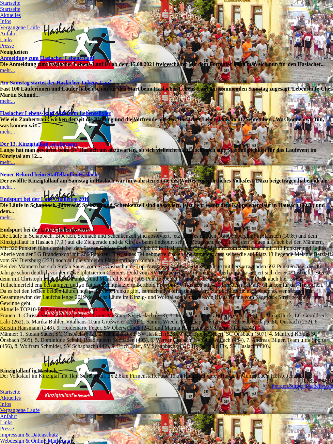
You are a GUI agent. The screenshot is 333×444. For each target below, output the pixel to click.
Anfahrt (8, 33)
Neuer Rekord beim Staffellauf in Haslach (48, 174)
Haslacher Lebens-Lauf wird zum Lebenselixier (55, 113)
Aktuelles (10, 15)
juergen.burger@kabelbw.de (302, 386)
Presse (7, 46)
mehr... (7, 70)
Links (6, 40)
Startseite (10, 3)
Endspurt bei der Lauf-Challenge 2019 (45, 199)
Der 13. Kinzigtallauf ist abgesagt (38, 144)
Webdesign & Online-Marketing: (36, 441)
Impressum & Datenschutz (29, 435)
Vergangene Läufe (20, 27)
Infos (5, 21)
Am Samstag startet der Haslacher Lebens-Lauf (55, 82)
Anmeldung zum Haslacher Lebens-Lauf (47, 58)
